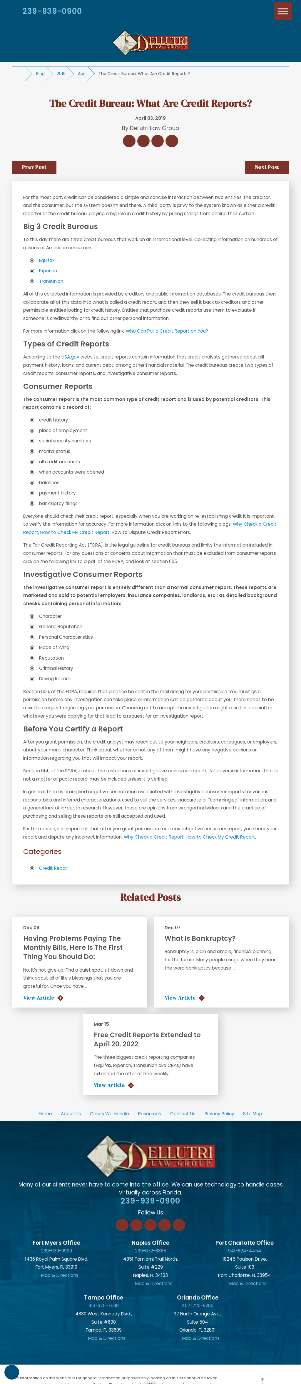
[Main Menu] (283, 11)
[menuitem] (45, 1114)
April (82, 74)
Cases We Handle (109, 1114)
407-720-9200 (197, 1305)
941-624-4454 (244, 1251)
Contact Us (182, 1114)
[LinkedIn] (136, 1225)
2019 (61, 74)
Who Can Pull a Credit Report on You (166, 331)
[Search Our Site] (11, 12)
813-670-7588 (103, 1305)
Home (45, 1114)
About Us (71, 1114)
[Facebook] (122, 1225)
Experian (48, 271)
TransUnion (51, 281)
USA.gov (70, 357)
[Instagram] (164, 1225)
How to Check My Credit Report (75, 532)
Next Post (267, 167)
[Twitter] (150, 1225)
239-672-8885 (150, 1251)
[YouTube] (179, 1225)
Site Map (252, 1114)
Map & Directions (59, 1275)
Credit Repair (53, 868)
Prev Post (34, 167)
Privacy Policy (219, 1114)
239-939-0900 (52, 11)
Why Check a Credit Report (154, 837)
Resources (149, 1114)
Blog (40, 74)
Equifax (46, 260)
